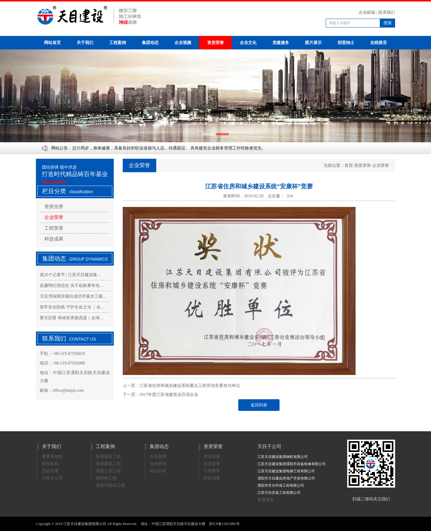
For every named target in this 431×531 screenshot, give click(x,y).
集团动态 (150, 42)
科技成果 (53, 238)
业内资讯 (158, 464)
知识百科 (158, 471)
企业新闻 (158, 456)
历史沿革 (50, 471)
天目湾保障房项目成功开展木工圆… (73, 296)
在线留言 (378, 42)
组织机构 (50, 464)
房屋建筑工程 (108, 464)
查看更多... (267, 499)
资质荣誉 (215, 42)
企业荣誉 (53, 217)
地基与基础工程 (110, 485)
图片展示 (313, 42)
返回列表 (259, 405)
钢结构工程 (106, 478)
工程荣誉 (53, 228)
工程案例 (117, 42)
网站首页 (52, 42)
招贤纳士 (346, 42)
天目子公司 (52, 478)
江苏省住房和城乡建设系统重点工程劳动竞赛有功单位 (189, 385)
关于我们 (85, 42)
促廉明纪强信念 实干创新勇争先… (72, 285)
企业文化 (248, 42)
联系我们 (386, 12)
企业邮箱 (367, 12)
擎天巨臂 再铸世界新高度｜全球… (72, 318)
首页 (349, 165)
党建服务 (280, 42)
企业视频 (182, 42)
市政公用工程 (108, 471)
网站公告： (61, 148)
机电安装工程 (108, 456)
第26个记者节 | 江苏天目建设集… (70, 275)
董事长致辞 (52, 456)
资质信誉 (53, 206)
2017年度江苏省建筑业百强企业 (168, 394)
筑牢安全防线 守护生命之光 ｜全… (72, 307)
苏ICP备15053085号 (224, 524)
